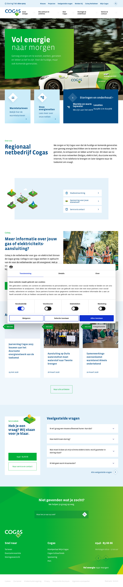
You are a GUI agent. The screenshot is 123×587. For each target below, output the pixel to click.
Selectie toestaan (61, 318)
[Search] (61, 514)
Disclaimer (17, 581)
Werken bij (79, 4)
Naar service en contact (22, 466)
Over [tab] (97, 273)
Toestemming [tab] (25, 273)
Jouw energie (29, 13)
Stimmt (115, 581)
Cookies (8, 581)
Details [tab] (61, 273)
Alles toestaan (97, 318)
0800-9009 (21, 3)
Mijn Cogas (104, 4)
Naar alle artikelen (61, 389)
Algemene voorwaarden (81, 581)
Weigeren (26, 318)
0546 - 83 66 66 (22, 457)
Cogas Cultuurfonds (56, 553)
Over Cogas (69, 13)
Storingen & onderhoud (88, 13)
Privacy (47, 581)
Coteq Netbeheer (91, 4)
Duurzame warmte (13, 553)
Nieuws (43, 4)
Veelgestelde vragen (65, 4)
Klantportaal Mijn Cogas (58, 549)
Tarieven (8, 549)
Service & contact (109, 13)
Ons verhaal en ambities (49, 13)
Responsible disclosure (61, 581)
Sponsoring (52, 557)
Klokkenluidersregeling (32, 581)
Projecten (51, 4)
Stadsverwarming (82, 193)
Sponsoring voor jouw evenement (82, 201)
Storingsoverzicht (12, 557)
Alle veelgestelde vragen (104, 472)
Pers (49, 561)
